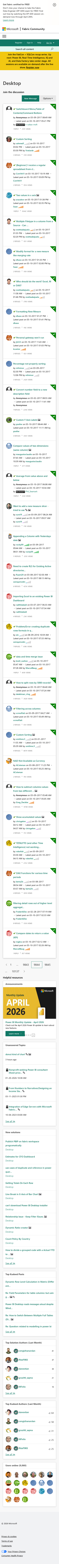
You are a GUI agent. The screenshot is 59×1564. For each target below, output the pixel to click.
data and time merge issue (29, 656)
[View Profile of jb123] (18, 342)
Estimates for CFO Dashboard (20, 1156)
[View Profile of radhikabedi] (21, 604)
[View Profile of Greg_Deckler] (22, 802)
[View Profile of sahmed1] (20, 143)
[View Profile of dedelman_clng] (23, 694)
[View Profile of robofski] (20, 851)
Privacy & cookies (9, 1536)
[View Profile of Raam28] (20, 574)
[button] (30, 98)
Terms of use (7, 1541)
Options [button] (47, 98)
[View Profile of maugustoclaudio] (24, 454)
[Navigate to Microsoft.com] (10, 29)
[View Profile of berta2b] (19, 881)
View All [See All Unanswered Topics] (10, 1121)
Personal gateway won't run (30, 337)
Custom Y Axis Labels (27, 419)
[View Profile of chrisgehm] (21, 821)
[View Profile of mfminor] (20, 368)
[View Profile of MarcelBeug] (31, 668)
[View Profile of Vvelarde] (29, 150)
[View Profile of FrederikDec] (21, 911)
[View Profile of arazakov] (20, 199)
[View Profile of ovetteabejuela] (23, 229)
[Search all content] (34, 49)
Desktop (9, 1149)
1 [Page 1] (11, 964)
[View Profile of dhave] (18, 259)
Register (18, 42)
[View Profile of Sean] (15, 206)
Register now (32, 67)
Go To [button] (49, 42)
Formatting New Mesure (28, 311)
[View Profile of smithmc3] (20, 739)
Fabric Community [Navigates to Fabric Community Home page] (33, 29)
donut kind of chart (15, 1054)
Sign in (30, 42)
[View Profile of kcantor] (16, 349)
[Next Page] (23, 971)
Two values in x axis (26, 195)
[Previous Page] (5, 964)
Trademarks (6, 1545)
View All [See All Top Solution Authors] (10, 1393)
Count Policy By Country (17, 1238)
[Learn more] (15, 1033)
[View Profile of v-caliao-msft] (31, 124)
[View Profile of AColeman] (20, 765)
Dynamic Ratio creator (17, 1227)
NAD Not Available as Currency (29, 760)
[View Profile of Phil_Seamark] (31, 491)
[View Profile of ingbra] (19, 941)
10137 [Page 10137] (15, 971)
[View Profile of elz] (17, 634)
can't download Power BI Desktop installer (26, 1205)
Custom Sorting (24, 139)
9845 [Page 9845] (48, 964)
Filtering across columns (28, 708)
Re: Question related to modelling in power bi (28, 1326)
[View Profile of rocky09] (19, 544)
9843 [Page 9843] (26, 964)
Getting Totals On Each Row (19, 1182)
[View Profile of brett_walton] (22, 661)
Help (39, 42)
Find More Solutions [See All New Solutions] (10, 1263)
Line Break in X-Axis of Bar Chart (22, 1194)
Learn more (8, 20)
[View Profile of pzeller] (19, 424)
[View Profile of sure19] (19, 514)
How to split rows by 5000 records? (33, 682)
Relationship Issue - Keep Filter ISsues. (24, 1216)
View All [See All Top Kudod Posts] (10, 1331)
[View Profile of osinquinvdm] (19, 581)
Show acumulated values (29, 816)
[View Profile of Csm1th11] (20, 173)
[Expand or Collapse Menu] (4, 36)
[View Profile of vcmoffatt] (20, 713)
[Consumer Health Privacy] (29, 1555)
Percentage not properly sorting (29, 363)
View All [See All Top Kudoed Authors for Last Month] (10, 1454)
